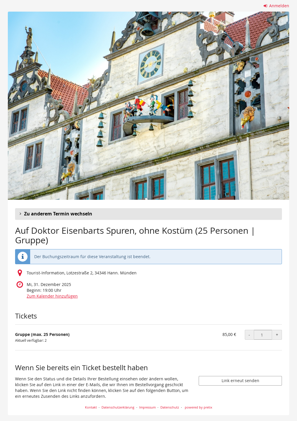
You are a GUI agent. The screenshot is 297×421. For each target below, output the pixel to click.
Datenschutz (169, 407)
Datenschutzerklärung (118, 407)
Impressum (147, 407)
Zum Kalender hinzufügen (52, 296)
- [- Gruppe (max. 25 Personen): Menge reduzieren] (249, 334)
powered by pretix (198, 407)
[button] (148, 214)
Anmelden (276, 5)
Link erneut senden (240, 380)
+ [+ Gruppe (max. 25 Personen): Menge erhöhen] (277, 334)
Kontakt (91, 407)
